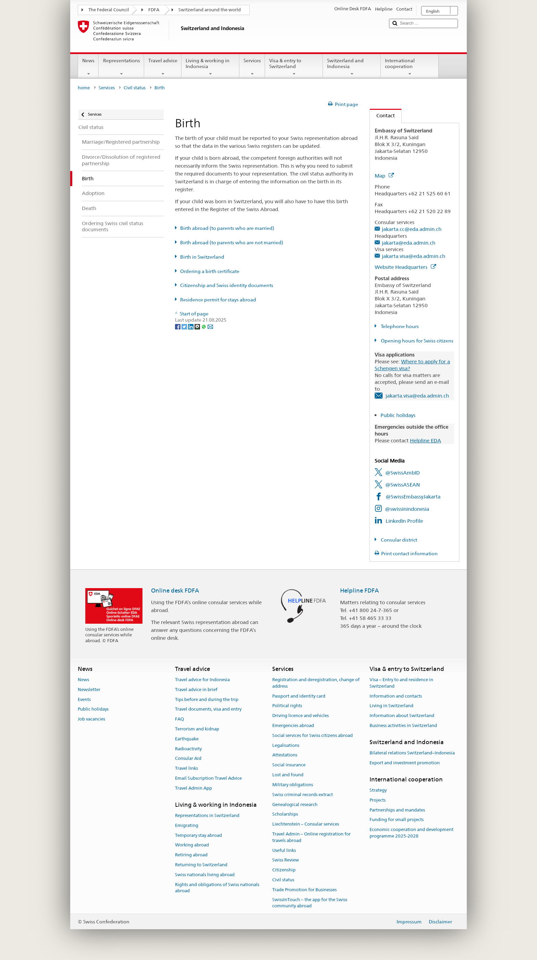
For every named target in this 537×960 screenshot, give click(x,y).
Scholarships (285, 814)
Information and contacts (396, 696)
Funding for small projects (397, 819)
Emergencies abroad (293, 725)
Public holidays (397, 415)
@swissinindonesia (407, 509)
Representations (121, 67)
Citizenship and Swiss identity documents (226, 285)
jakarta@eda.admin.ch (408, 242)
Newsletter (89, 689)
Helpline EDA (425, 440)
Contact (382, 115)
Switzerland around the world (209, 9)
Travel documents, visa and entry (208, 709)
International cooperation (409, 67)
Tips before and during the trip (206, 699)
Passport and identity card (298, 696)
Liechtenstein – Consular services (305, 824)
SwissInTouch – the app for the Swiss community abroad (309, 903)
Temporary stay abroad (198, 835)
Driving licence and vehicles (300, 715)
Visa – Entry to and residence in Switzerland (401, 683)
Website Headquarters (405, 267)
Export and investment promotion (405, 762)
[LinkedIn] (191, 326)
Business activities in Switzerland (403, 725)
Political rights (287, 706)
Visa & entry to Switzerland (294, 67)
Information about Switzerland (402, 715)
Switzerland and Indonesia (351, 67)
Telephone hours (399, 326)
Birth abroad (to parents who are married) (227, 228)
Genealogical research (294, 804)
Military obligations (292, 784)
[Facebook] (178, 326)
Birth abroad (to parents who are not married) (231, 242)
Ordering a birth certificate (209, 271)
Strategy (378, 790)
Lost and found (287, 774)
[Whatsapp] (204, 326)
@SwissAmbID (402, 472)
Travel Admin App (193, 788)
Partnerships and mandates (397, 810)
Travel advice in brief (196, 689)
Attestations (284, 755)
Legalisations (285, 745)
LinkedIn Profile (404, 521)
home (84, 87)
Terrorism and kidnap (197, 728)
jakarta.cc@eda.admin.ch (411, 229)
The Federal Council (108, 9)
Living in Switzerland (391, 706)
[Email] (210, 326)
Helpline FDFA (359, 590)
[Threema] (198, 326)
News (88, 67)
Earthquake (187, 738)
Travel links (186, 768)
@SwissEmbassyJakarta (413, 496)
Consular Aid (188, 758)
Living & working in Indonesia (210, 67)
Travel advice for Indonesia (202, 679)
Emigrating (186, 825)
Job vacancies (91, 719)
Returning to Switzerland (201, 864)
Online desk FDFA (175, 590)
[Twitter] (185, 326)
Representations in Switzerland (207, 815)
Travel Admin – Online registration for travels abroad (311, 837)
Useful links (284, 850)
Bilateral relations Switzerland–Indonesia (412, 752)
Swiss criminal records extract (302, 794)
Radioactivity (188, 748)
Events (84, 699)
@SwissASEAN (402, 484)
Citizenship (284, 869)
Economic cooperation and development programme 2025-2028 (411, 833)
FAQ (179, 719)
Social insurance (288, 765)
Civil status (135, 87)
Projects (378, 800)
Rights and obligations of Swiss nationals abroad (217, 888)
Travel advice (163, 67)
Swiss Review (285, 860)
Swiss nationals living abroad (205, 874)
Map (384, 175)
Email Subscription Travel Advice (208, 778)
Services (252, 67)
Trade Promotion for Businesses (304, 889)
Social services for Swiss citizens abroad (312, 735)
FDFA (153, 9)
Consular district (398, 540)
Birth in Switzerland (202, 257)
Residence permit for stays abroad (218, 299)
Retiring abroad (191, 855)
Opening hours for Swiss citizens (416, 340)
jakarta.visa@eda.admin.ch (413, 256)
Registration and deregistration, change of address (316, 683)
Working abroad (192, 845)
